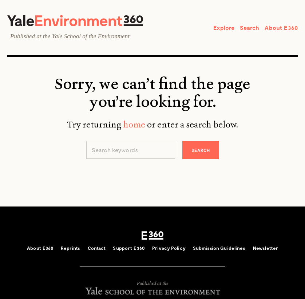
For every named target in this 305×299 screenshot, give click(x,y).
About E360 (281, 27)
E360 (152, 235)
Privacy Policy (169, 248)
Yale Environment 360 (75, 21)
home (134, 124)
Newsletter (265, 248)
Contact (97, 248)
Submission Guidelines (219, 248)
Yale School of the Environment (91, 36)
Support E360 (129, 248)
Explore (223, 27)
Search (249, 27)
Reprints (70, 248)
